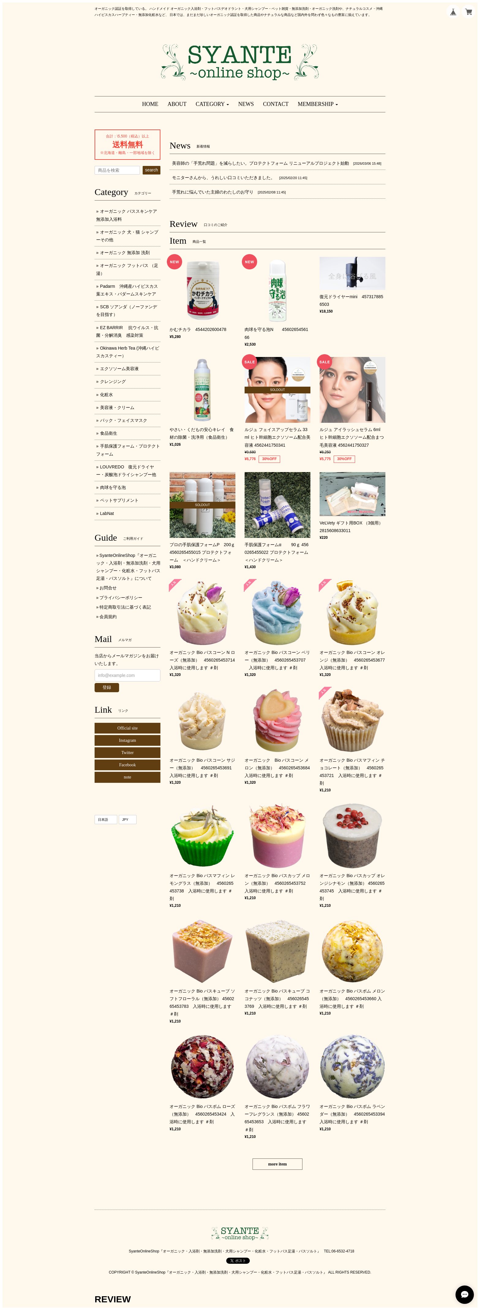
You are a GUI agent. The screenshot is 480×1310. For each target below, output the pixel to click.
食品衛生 (108, 433)
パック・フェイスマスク (123, 420)
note (127, 777)
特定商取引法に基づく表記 (125, 607)
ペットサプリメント (119, 500)
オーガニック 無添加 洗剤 (125, 252)
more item (277, 1164)
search (151, 169)
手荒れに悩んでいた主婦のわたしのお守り (212, 192)
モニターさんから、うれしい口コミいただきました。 (223, 177)
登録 (107, 687)
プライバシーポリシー (120, 597)
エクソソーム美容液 (119, 368)
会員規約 (108, 616)
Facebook (127, 765)
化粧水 (106, 394)
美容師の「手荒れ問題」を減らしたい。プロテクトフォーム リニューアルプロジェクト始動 (260, 163)
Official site (127, 728)
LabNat (107, 513)
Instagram (127, 740)
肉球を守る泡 (113, 487)
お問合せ (108, 587)
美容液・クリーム (117, 407)
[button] (212, 104)
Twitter (127, 752)
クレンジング (113, 381)
